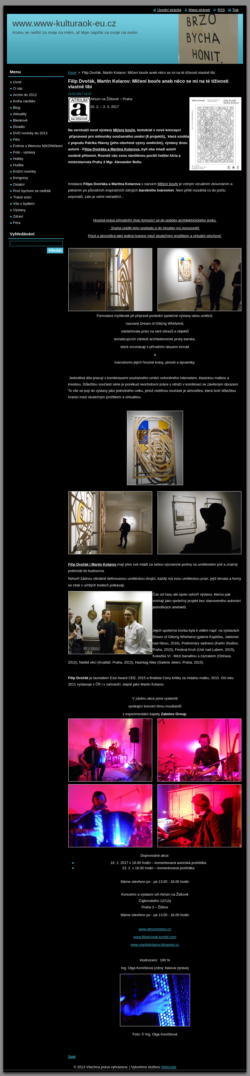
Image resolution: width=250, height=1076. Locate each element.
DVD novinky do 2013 (30, 133)
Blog (16, 107)
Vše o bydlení (24, 203)
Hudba (18, 165)
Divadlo (19, 127)
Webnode (168, 1067)
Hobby (18, 159)
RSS (221, 10)
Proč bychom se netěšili (32, 191)
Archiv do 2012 (25, 95)
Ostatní (18, 184)
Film (16, 139)
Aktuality (19, 114)
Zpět (72, 1057)
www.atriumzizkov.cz (155, 929)
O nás (17, 88)
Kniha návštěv (24, 101)
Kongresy (20, 178)
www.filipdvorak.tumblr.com (154, 937)
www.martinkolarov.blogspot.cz (155, 945)
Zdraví (18, 216)
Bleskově (20, 120)
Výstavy (19, 210)
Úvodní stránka (169, 10)
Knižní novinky (24, 171)
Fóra (16, 223)
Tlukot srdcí (22, 197)
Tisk (235, 10)
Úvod (72, 72)
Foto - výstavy (24, 152)
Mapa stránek (199, 10)
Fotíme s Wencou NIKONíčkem (37, 146)
